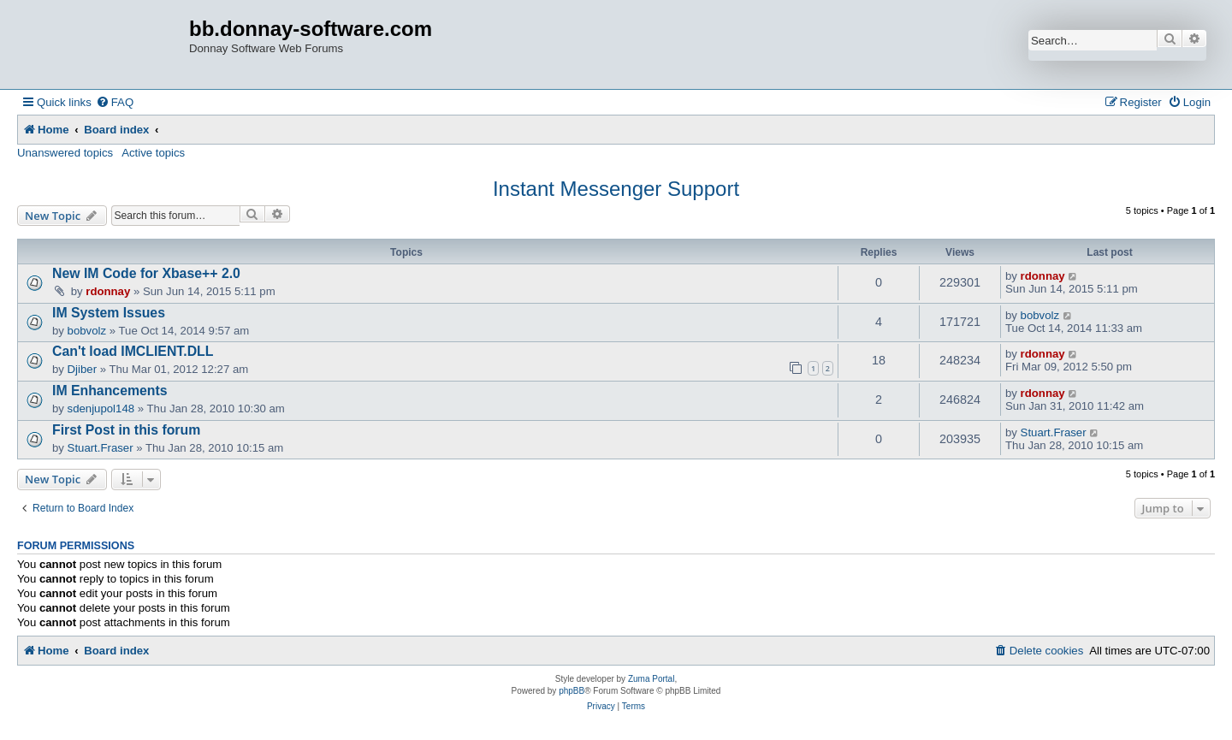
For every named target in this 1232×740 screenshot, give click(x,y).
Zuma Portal (651, 679)
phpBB (571, 691)
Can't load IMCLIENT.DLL (132, 351)
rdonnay (108, 291)
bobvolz (87, 330)
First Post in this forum (126, 430)
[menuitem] (114, 102)
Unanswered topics (65, 152)
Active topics (153, 152)
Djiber (82, 369)
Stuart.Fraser (100, 447)
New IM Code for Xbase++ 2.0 (146, 273)
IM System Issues (108, 312)
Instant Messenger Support (616, 188)
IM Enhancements (110, 390)
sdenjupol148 (101, 408)
